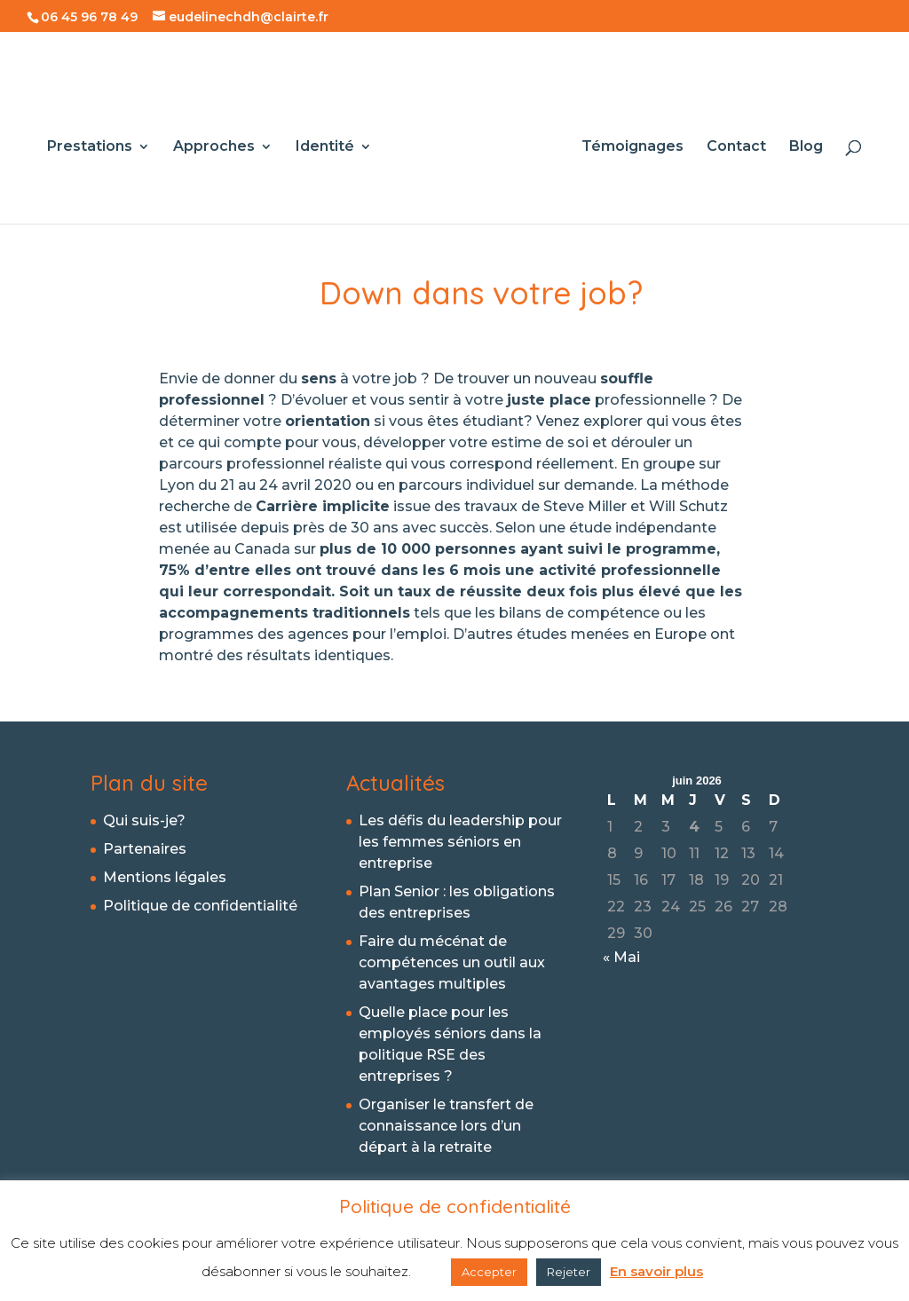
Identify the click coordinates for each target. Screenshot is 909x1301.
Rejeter (568, 1272)
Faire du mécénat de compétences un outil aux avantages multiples (452, 962)
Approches (220, 143)
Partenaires (144, 848)
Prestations (95, 143)
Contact (730, 143)
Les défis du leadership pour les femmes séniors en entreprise (460, 841)
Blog (800, 143)
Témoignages (626, 143)
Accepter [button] (489, 1272)
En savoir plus (656, 1271)
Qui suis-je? (144, 820)
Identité (331, 143)
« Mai (621, 957)
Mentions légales (164, 877)
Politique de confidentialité (200, 905)
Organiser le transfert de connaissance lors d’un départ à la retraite (446, 1125)
